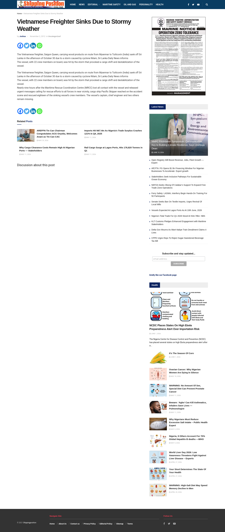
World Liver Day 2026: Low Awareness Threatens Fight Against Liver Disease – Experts (187, 455)
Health (159, 4)
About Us (63, 524)
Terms (130, 524)
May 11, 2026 (90, 137)
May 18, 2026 (175, 376)
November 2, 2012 (37, 36)
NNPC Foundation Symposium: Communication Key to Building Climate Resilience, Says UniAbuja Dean (178, 145)
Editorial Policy (106, 524)
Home (73, 4)
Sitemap (119, 524)
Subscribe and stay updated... (178, 253)
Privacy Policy (90, 524)
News (82, 4)
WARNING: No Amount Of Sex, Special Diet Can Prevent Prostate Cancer (186, 388)
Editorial (93, 4)
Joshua (23, 36)
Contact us (75, 524)
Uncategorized (54, 36)
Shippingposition (29, 522)
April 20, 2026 (175, 492)
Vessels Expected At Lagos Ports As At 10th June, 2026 (176, 210)
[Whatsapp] (39, 46)
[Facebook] (20, 46)
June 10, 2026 (158, 152)
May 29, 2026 (42, 140)
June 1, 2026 (155, 333)
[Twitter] (27, 46)
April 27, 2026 (175, 462)
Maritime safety (111, 4)
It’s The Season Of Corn (181, 353)
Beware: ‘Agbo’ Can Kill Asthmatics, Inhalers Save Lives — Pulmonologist (187, 405)
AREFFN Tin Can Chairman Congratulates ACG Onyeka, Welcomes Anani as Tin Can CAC (57, 133)
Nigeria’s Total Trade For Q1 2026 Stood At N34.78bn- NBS (178, 216)
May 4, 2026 (174, 429)
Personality (146, 4)
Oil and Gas (130, 4)
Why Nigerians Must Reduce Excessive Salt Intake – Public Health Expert (188, 422)
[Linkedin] (33, 46)
